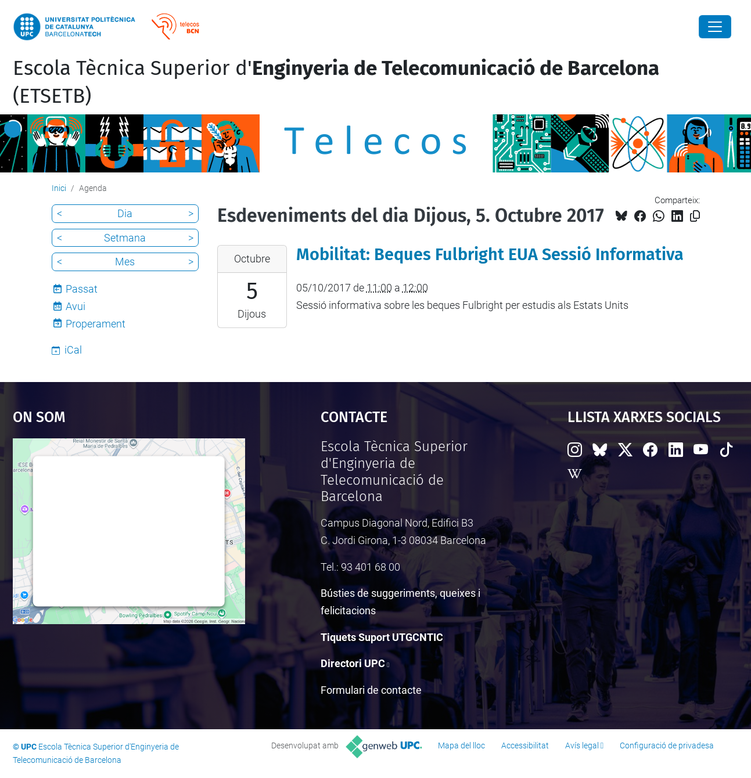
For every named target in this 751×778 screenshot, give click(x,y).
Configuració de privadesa (667, 745)
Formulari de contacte (371, 690)
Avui (75, 306)
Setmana (125, 238)
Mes (125, 261)
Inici (59, 188)
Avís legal (582, 745)
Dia (124, 213)
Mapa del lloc (461, 745)
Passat (82, 289)
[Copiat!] (695, 216)
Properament (95, 324)
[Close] (715, 26)
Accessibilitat (525, 745)
